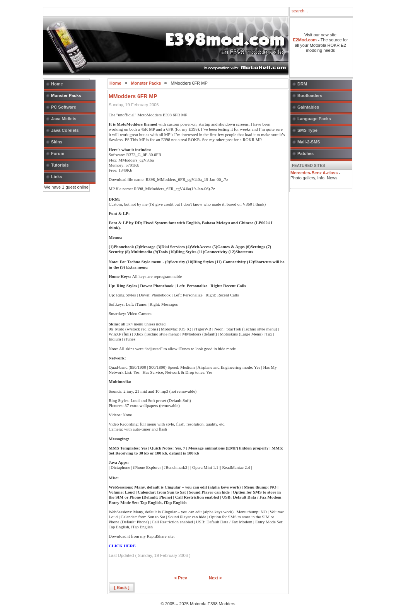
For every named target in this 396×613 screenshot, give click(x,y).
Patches (305, 153)
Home (57, 84)
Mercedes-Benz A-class (314, 172)
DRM (302, 84)
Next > (215, 578)
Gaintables (308, 107)
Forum (57, 153)
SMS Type (307, 130)
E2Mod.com (305, 39)
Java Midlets (63, 118)
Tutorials (60, 165)
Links (56, 176)
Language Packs (314, 118)
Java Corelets (65, 130)
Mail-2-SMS (308, 142)
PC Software (63, 107)
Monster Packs (66, 95)
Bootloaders (309, 95)
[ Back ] (122, 587)
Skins (56, 142)
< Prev (180, 578)
